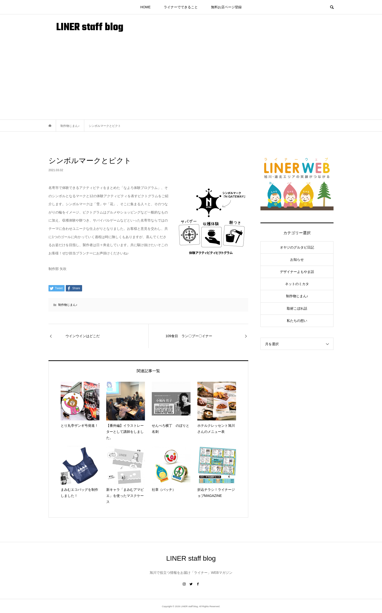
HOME (145, 7)
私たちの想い (297, 321)
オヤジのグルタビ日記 (297, 247)
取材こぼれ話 (297, 308)
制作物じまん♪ (67, 304)
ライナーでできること (181, 7)
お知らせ (297, 259)
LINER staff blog (89, 27)
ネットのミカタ (297, 284)
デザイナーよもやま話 (297, 272)
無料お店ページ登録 (226, 7)
